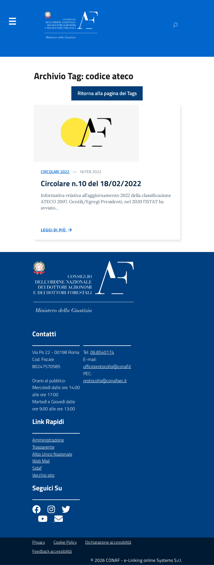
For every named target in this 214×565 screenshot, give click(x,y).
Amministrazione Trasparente (48, 444)
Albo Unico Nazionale (52, 454)
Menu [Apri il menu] (12, 21)
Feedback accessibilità (52, 551)
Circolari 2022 (55, 172)
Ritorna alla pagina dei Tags (107, 93)
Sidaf (37, 468)
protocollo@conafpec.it (105, 380)
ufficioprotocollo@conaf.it (107, 366)
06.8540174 (102, 352)
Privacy (38, 542)
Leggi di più (56, 230)
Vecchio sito (43, 475)
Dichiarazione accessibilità (108, 542)
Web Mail (41, 461)
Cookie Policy (65, 542)
